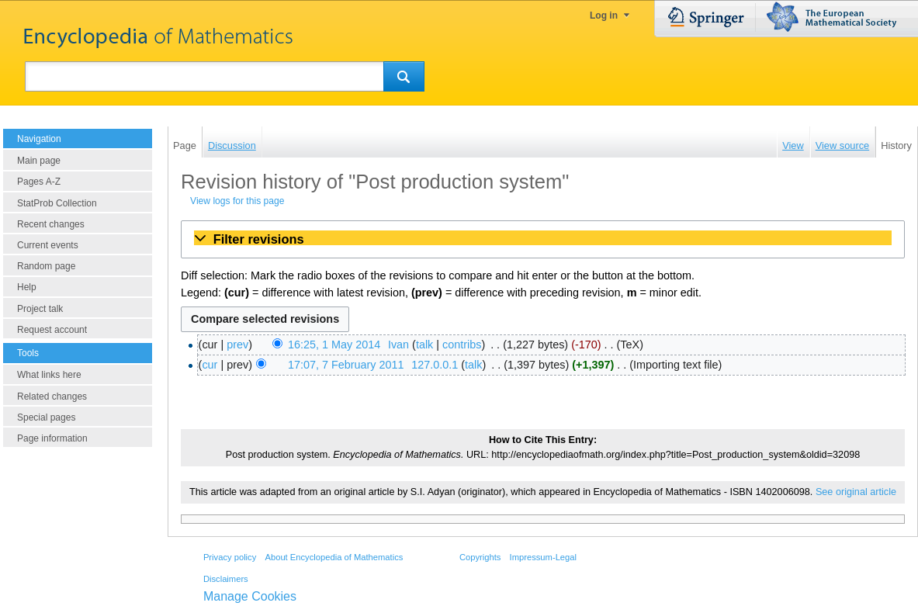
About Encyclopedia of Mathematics (334, 557)
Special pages (46, 417)
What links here (49, 374)
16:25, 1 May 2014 (334, 344)
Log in (604, 15)
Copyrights (480, 557)
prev (237, 344)
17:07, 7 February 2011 (346, 364)
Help (26, 287)
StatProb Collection (57, 203)
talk (424, 344)
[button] (543, 239)
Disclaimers (225, 579)
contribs (461, 344)
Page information (52, 438)
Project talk (40, 308)
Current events (47, 245)
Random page (46, 266)
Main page (39, 160)
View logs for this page (237, 201)
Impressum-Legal (543, 557)
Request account (52, 329)
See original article (856, 492)
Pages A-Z (39, 181)
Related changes (52, 396)
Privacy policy (229, 557)
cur (209, 364)
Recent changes (51, 224)
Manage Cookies (249, 596)
